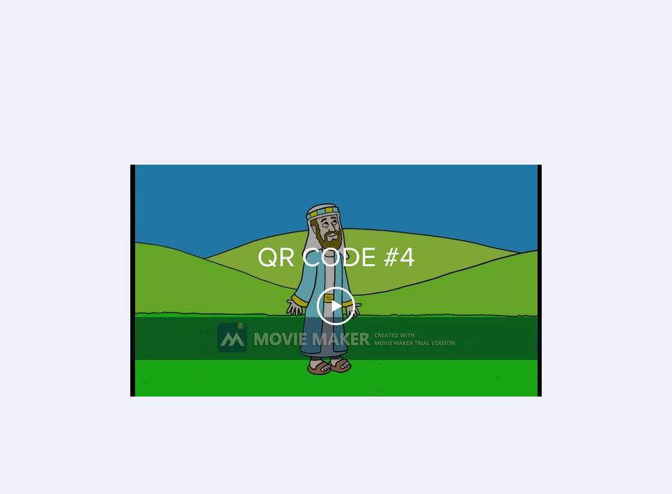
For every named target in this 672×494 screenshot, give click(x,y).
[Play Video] (336, 306)
